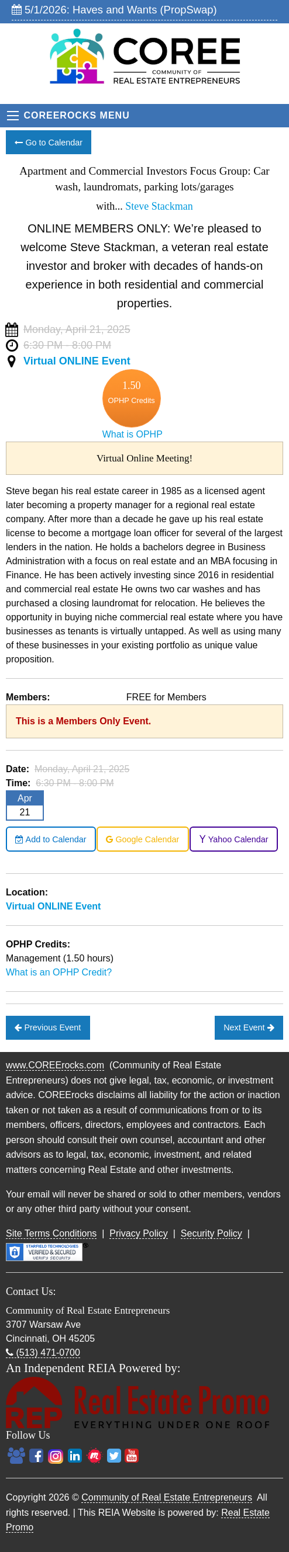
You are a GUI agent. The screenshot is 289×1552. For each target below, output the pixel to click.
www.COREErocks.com (55, 1065)
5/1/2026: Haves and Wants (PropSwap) (114, 10)
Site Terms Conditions (51, 1233)
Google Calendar (142, 839)
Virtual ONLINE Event (76, 361)
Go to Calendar (48, 142)
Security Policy (211, 1233)
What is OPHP (132, 434)
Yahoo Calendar (234, 839)
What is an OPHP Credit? (59, 972)
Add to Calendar (50, 839)
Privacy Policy (138, 1233)
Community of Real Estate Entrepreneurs (166, 1497)
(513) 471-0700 (43, 1352)
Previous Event (48, 1027)
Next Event (248, 1027)
